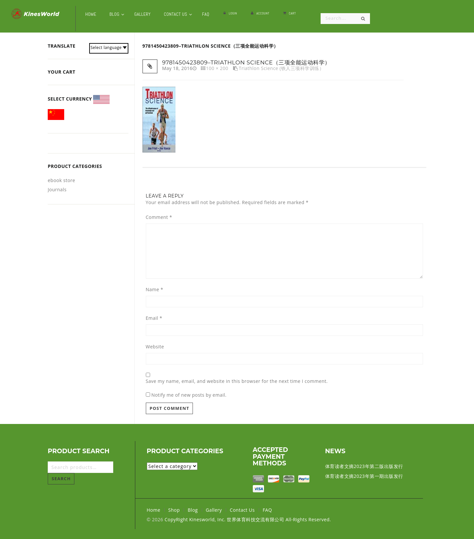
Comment (159, 217)
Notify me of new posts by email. (189, 395)
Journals (57, 189)
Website (155, 347)
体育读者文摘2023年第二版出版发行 (364, 466)
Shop (174, 510)
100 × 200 (217, 68)
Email (154, 318)
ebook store (61, 180)
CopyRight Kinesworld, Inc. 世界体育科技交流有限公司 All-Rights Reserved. (248, 519)
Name (155, 290)
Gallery (214, 510)
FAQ (267, 510)
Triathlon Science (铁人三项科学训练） (281, 68)
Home (154, 510)
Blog (193, 510)
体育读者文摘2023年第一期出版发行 (364, 476)
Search (61, 478)
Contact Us (242, 510)
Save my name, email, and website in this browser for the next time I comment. (237, 381)
